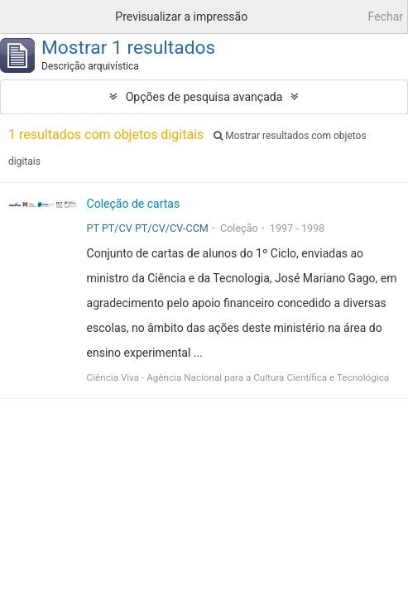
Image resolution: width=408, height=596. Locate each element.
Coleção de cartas (133, 203)
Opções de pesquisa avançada (204, 96)
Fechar (385, 16)
